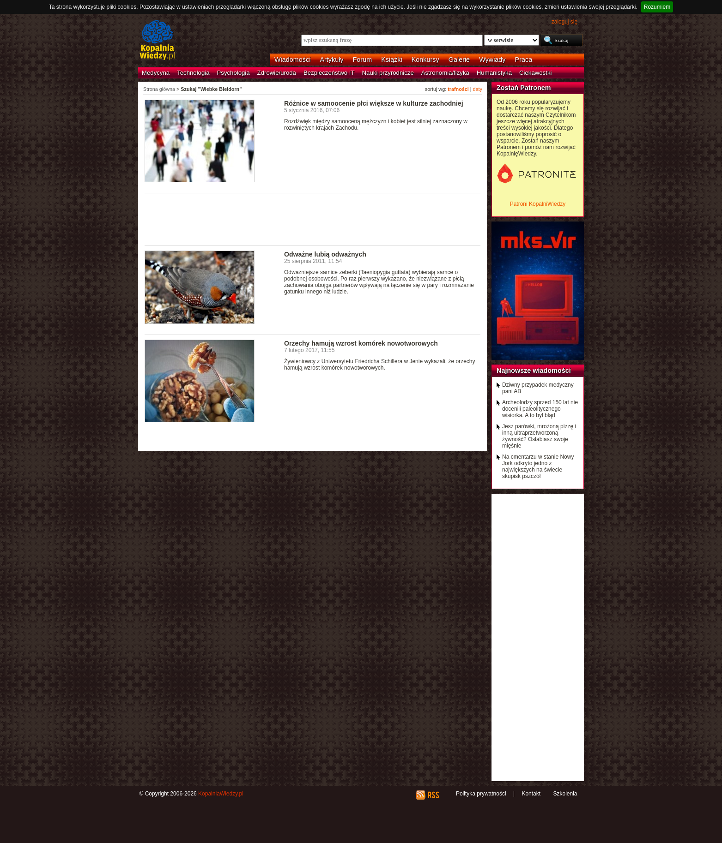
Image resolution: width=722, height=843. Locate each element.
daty (477, 89)
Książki (391, 59)
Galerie (459, 59)
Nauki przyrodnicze (388, 72)
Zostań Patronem (524, 87)
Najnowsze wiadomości (534, 370)
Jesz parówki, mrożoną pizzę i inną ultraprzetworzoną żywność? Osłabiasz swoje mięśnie (539, 436)
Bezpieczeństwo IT (329, 72)
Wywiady (492, 59)
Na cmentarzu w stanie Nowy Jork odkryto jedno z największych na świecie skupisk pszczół (538, 466)
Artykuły (331, 59)
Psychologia (233, 72)
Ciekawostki (535, 72)
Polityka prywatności (481, 793)
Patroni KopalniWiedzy (538, 204)
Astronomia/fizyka (445, 72)
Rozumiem (657, 7)
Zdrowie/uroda (276, 72)
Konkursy (425, 59)
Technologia (193, 72)
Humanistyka (494, 72)
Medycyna (156, 72)
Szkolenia (565, 793)
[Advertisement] (313, 218)
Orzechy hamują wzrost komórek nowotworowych (361, 343)
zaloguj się (564, 21)
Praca (524, 59)
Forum (362, 59)
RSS (433, 795)
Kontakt (531, 793)
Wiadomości (292, 59)
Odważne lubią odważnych (325, 254)
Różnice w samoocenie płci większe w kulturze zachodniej (373, 103)
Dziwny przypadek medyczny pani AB (538, 388)
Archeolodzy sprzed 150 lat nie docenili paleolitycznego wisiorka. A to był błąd (540, 409)
